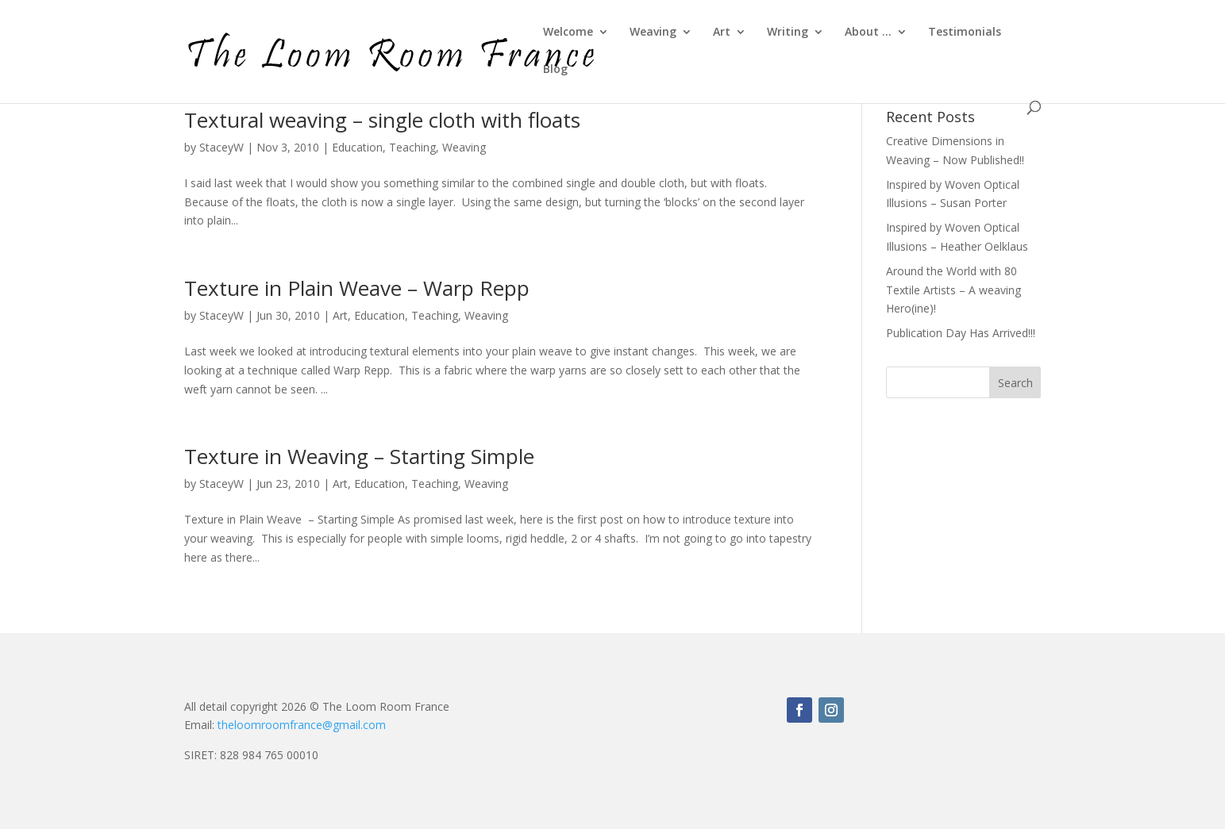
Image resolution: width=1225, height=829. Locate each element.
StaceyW (221, 147)
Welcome (568, 32)
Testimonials (964, 32)
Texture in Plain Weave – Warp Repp (357, 288)
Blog (555, 69)
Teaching (412, 147)
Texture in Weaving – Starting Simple (359, 456)
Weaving (653, 32)
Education (357, 147)
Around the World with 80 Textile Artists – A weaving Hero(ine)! (953, 290)
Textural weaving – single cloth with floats (382, 120)
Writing (787, 32)
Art (721, 32)
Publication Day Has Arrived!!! (960, 332)
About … (868, 32)
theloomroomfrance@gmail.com (302, 724)
